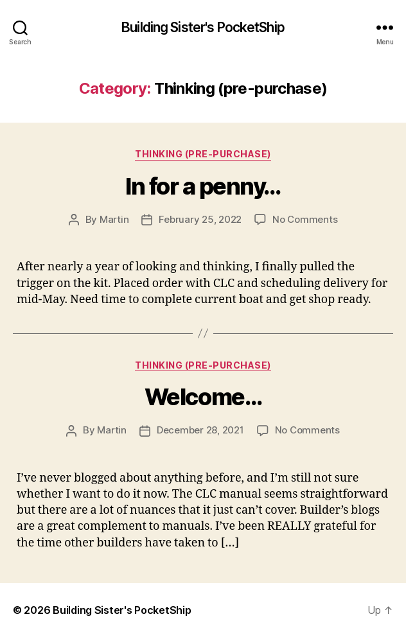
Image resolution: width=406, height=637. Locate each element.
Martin (114, 219)
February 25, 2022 (200, 219)
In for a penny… (203, 186)
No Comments (304, 219)
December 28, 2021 (200, 430)
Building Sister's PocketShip (203, 27)
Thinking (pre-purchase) (203, 153)
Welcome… (203, 397)
